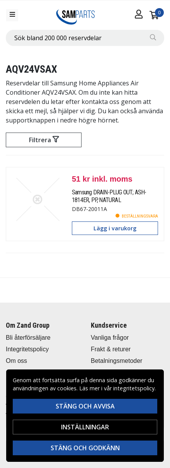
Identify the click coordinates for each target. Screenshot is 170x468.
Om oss (16, 360)
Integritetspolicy (27, 349)
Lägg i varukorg (115, 228)
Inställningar (85, 427)
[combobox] (85, 38)
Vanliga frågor (110, 337)
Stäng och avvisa (85, 406)
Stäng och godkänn (85, 448)
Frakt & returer (111, 349)
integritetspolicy (134, 388)
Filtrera (44, 140)
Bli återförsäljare (28, 337)
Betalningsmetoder (116, 360)
